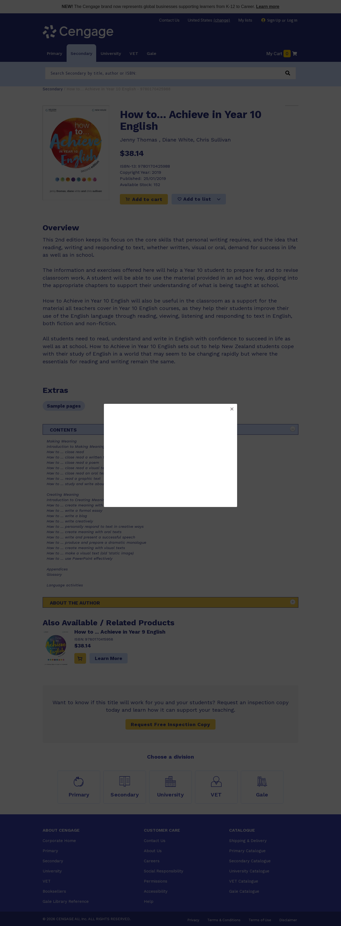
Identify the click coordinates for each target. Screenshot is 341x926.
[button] (231, 409)
